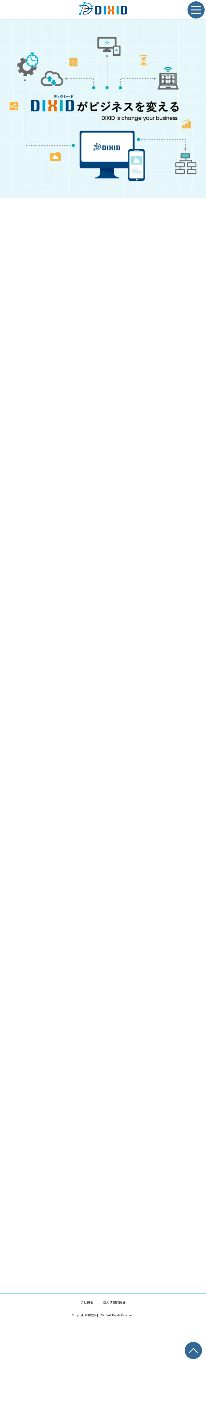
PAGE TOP (190, 1346)
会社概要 (86, 1311)
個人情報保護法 (114, 1311)
